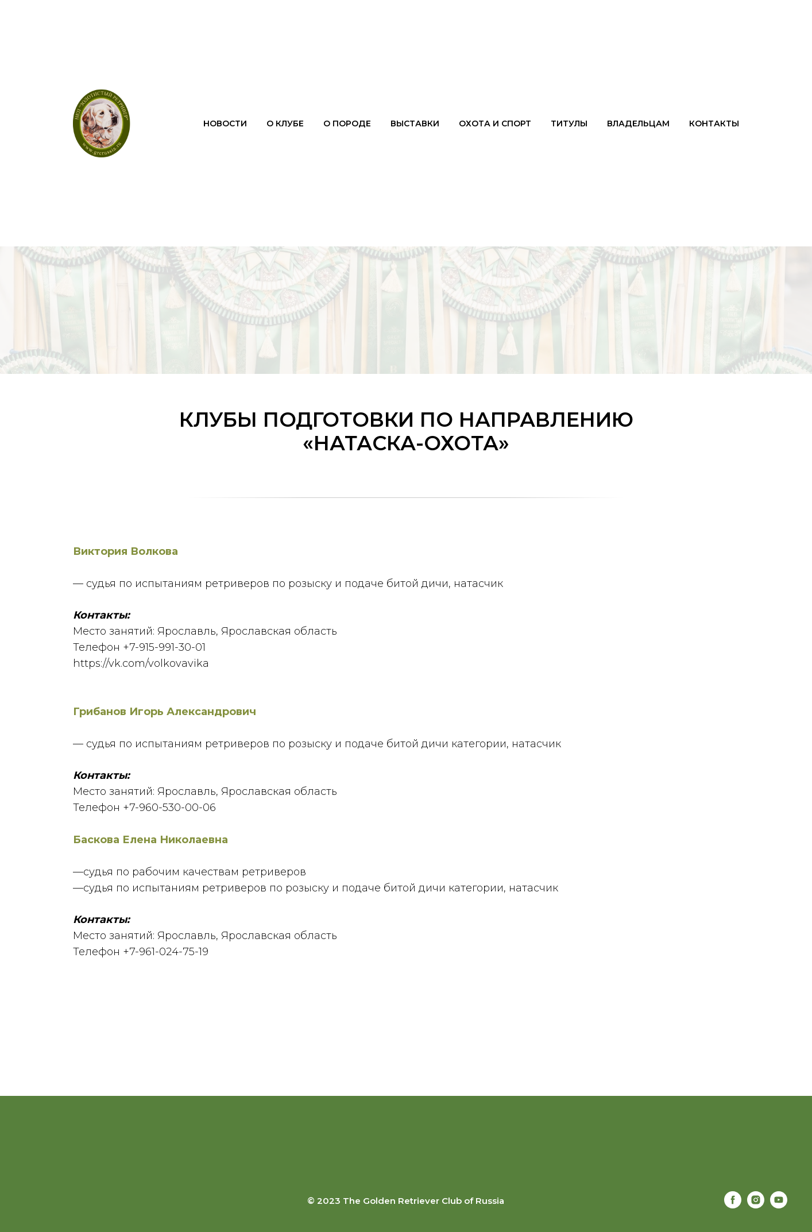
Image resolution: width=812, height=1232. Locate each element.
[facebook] (732, 1205)
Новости (225, 123)
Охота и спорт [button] (495, 123)
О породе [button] (347, 123)
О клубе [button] (285, 123)
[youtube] (778, 1205)
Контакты (714, 123)
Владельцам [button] (638, 123)
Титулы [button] (569, 123)
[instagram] (755, 1205)
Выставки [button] (414, 123)
